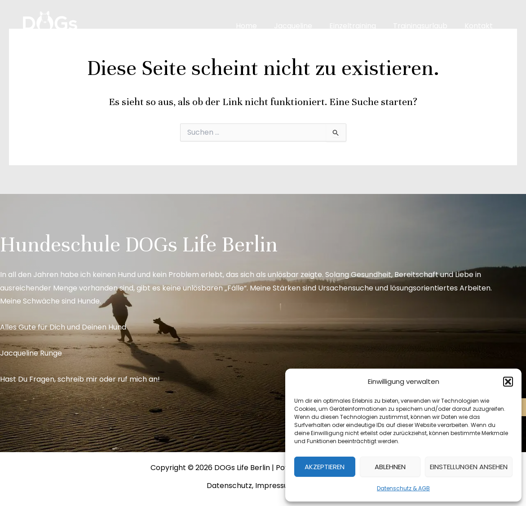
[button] (508, 381)
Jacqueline (302, 26)
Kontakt (480, 26)
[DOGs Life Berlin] (49, 25)
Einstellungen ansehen (469, 466)
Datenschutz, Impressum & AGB (263, 485)
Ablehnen (390, 466)
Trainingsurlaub (424, 26)
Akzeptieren (325, 466)
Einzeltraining (359, 26)
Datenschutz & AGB (403, 488)
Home (258, 26)
